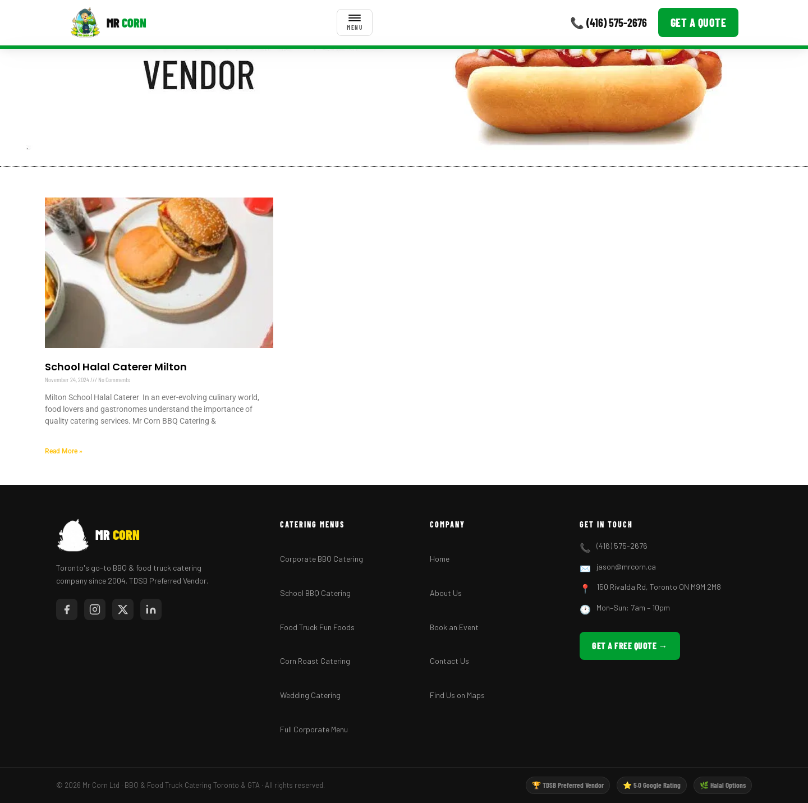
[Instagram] (94, 609)
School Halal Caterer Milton (116, 367)
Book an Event (454, 627)
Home (439, 558)
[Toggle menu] (355, 22)
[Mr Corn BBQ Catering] (108, 22)
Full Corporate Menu (314, 729)
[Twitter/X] (123, 609)
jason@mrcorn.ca (626, 566)
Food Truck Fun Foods (317, 627)
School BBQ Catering (315, 593)
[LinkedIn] (151, 609)
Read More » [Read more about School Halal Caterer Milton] (63, 451)
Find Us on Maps (457, 695)
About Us (446, 593)
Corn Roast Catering (315, 661)
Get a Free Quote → (630, 645)
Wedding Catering (310, 695)
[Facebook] (66, 609)
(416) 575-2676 (622, 545)
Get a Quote (699, 22)
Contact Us (449, 661)
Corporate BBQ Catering (321, 558)
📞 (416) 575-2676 (608, 22)
